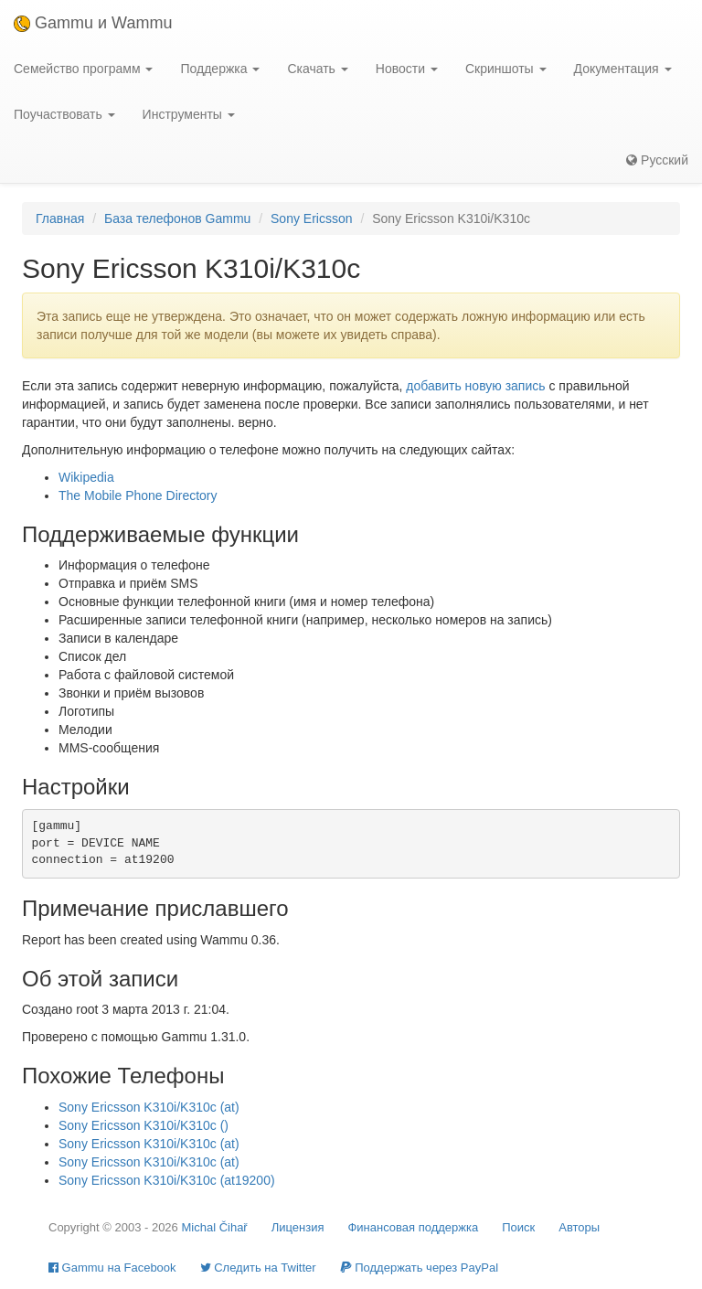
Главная (60, 218)
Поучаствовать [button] (64, 114)
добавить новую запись (475, 385)
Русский (657, 160)
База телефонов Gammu (177, 218)
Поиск (518, 1227)
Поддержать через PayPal (419, 1267)
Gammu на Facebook (112, 1267)
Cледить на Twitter (258, 1267)
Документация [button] (623, 68)
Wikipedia (86, 477)
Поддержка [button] (220, 68)
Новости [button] (407, 68)
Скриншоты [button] (506, 68)
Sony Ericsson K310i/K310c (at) (148, 1107)
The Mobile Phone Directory (138, 495)
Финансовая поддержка (412, 1227)
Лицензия (297, 1227)
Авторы (579, 1227)
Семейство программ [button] (83, 68)
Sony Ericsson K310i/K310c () (143, 1125)
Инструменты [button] (189, 114)
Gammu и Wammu (93, 23)
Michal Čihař (214, 1227)
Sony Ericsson (311, 218)
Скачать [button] (317, 68)
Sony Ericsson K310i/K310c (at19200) (166, 1180)
